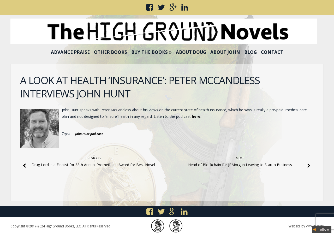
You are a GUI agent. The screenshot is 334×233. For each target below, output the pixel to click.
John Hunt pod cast (89, 134)
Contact (272, 52)
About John (225, 52)
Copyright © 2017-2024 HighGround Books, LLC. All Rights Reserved (60, 226)
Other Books (110, 52)
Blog (250, 52)
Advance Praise (70, 52)
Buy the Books (151, 52)
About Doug (191, 52)
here (196, 116)
